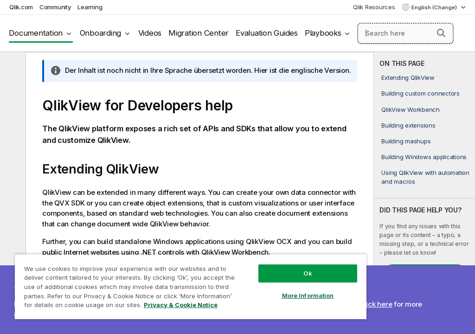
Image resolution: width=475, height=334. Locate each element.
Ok (307, 273)
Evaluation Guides (267, 33)
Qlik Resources (374, 7)
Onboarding (101, 33)
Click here (375, 304)
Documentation (36, 33)
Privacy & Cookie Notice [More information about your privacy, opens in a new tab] (181, 304)
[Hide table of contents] (12, 66)
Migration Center (198, 33)
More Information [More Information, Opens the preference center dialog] (308, 295)
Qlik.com (21, 7)
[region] (190, 286)
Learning (89, 7)
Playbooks (323, 33)
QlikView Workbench (410, 109)
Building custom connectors (420, 93)
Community (55, 7)
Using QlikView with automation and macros (425, 177)
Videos (150, 33)
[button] (441, 33)
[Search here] (405, 33)
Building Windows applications (424, 157)
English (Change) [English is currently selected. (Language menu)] (434, 7)
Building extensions (408, 125)
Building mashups (405, 141)
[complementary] (424, 193)
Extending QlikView (408, 77)
